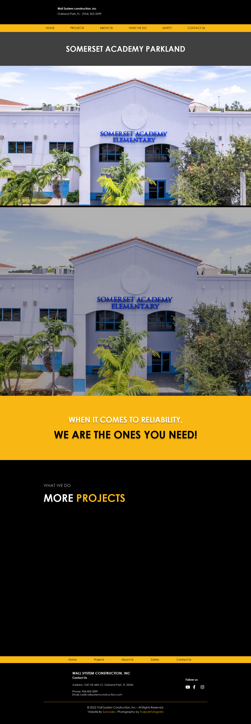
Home (50, 28)
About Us (106, 28)
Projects (77, 28)
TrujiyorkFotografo (151, 712)
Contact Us (196, 28)
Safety (167, 28)
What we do (138, 28)
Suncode (109, 712)
